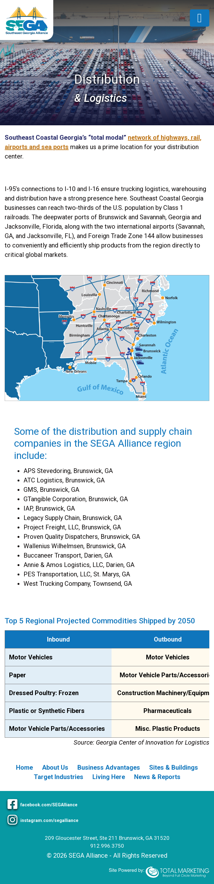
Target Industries (58, 777)
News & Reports (157, 777)
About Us (55, 767)
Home (24, 767)
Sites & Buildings (173, 767)
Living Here (108, 777)
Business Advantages (108, 767)
